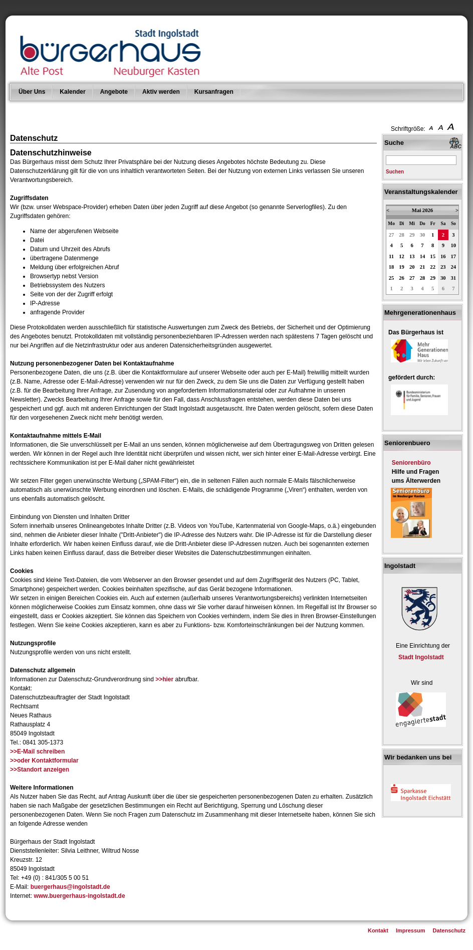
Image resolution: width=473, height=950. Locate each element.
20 (412, 267)
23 (443, 267)
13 (412, 256)
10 (453, 245)
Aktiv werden (161, 91)
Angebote (114, 91)
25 (391, 278)
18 (391, 267)
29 (412, 235)
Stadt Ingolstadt (421, 657)
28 (401, 235)
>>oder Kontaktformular (44, 760)
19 (401, 267)
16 (443, 256)
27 (391, 235)
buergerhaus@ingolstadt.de (70, 886)
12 (401, 256)
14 (422, 256)
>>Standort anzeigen (39, 769)
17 (453, 256)
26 (401, 278)
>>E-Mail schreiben (37, 751)
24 (453, 267)
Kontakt (378, 930)
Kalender (72, 91)
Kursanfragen (213, 91)
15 (432, 256)
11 (391, 256)
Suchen (395, 171)
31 (453, 278)
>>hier (164, 679)
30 (422, 235)
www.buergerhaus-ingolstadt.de (79, 895)
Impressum (410, 930)
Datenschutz (449, 930)
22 (432, 267)
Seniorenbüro (411, 462)
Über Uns (32, 91)
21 (422, 267)
